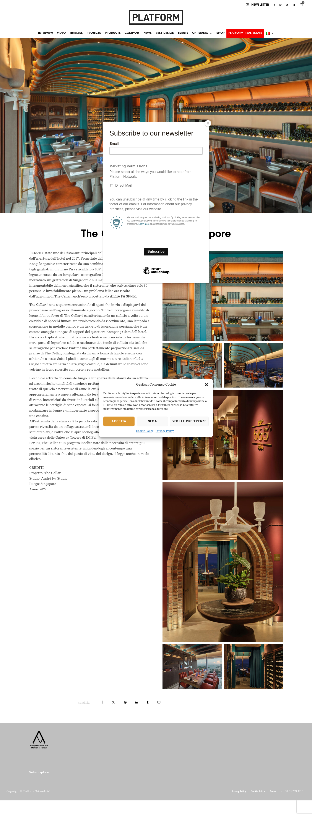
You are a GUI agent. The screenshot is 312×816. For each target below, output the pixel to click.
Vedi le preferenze (189, 421)
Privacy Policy (165, 431)
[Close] (208, 123)
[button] (206, 385)
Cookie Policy (144, 431)
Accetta (119, 421)
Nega (152, 421)
